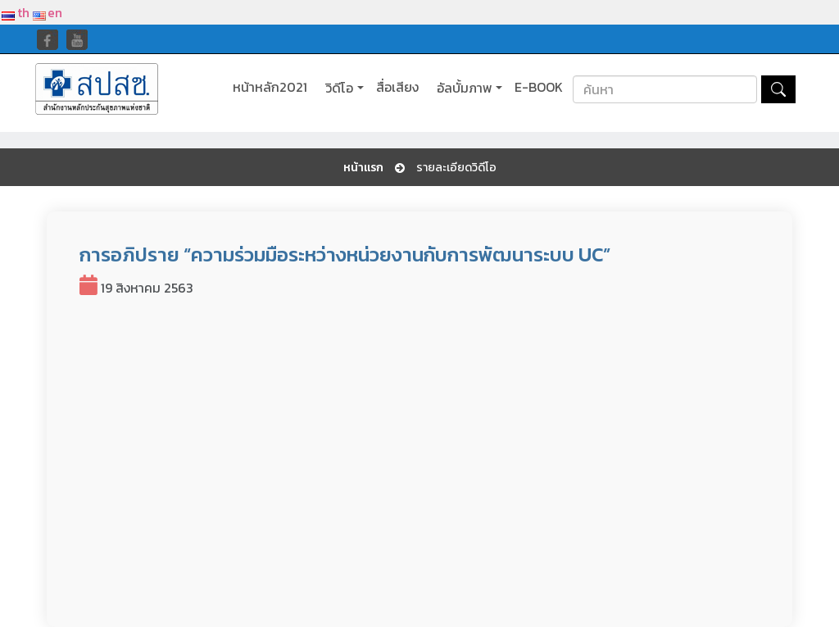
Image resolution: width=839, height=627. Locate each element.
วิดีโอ (339, 88)
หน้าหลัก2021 (270, 87)
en (48, 12)
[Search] (665, 89)
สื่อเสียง (397, 87)
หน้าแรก (363, 168)
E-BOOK (539, 87)
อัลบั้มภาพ (464, 88)
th (15, 12)
